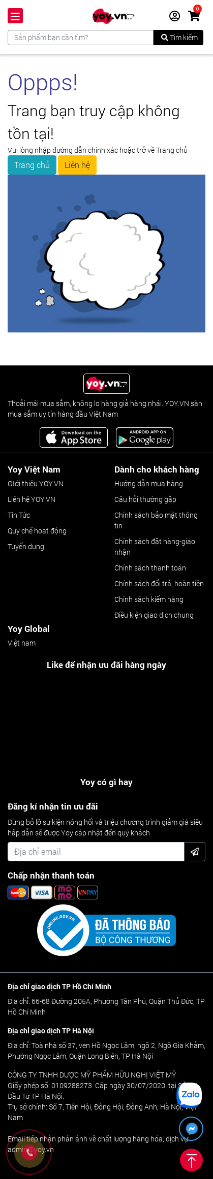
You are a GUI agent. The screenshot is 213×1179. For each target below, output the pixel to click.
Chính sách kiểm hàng (149, 599)
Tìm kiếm (179, 37)
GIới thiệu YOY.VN (36, 483)
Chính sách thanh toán (150, 567)
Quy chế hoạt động (37, 530)
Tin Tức (19, 515)
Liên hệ (77, 164)
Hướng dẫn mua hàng (148, 483)
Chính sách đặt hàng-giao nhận (154, 546)
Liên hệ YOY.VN (31, 499)
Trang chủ (32, 164)
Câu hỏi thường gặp (145, 499)
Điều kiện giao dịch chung (154, 615)
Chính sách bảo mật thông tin (156, 520)
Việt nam (22, 643)
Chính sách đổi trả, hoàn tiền (159, 583)
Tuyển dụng (26, 546)
